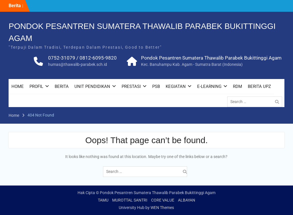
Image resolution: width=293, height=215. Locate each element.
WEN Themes (162, 207)
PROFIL (36, 86)
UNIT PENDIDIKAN (92, 86)
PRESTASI (131, 86)
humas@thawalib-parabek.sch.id (77, 64)
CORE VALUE (162, 200)
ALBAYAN (186, 200)
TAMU (103, 200)
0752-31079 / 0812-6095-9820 (82, 58)
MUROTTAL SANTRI (129, 200)
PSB (156, 86)
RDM (237, 86)
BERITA (62, 86)
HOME (17, 86)
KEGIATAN (176, 86)
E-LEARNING (209, 86)
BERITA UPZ (259, 86)
